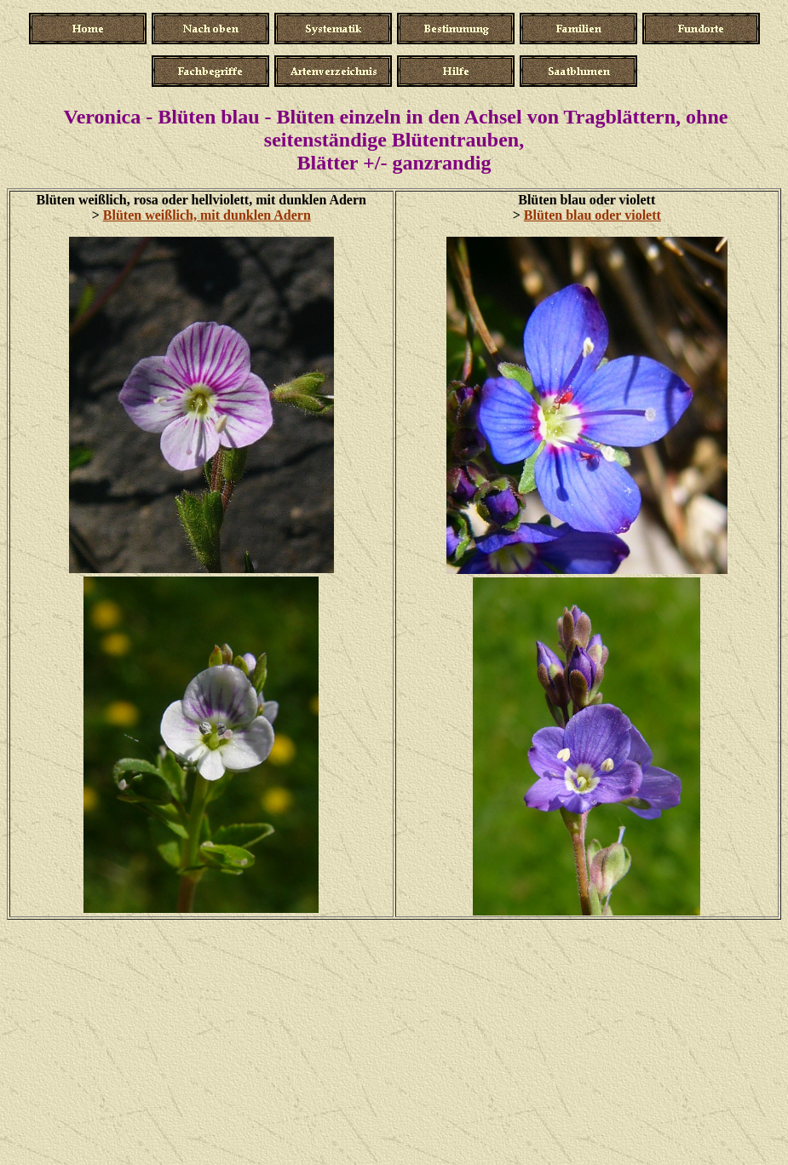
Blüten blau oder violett (592, 215)
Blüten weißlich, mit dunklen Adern (207, 215)
